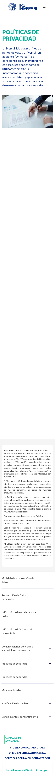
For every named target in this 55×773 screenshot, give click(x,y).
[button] (44, 6)
